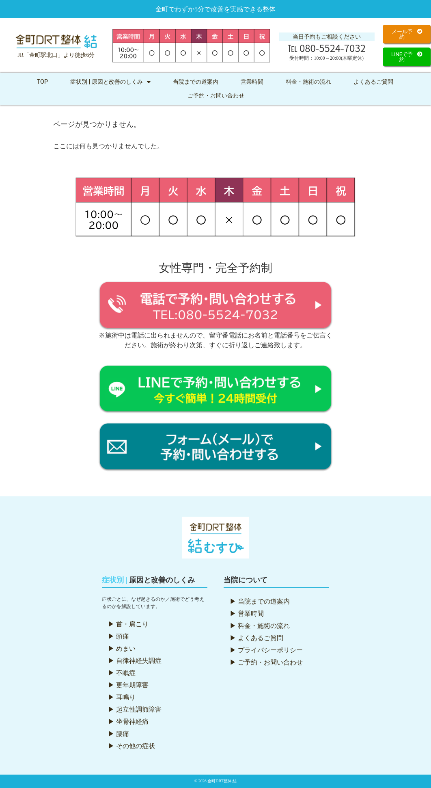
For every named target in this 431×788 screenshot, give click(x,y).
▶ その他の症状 (131, 746)
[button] (407, 34)
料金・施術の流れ (308, 81)
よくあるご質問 (373, 81)
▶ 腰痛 (118, 734)
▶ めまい (122, 648)
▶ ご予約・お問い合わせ (266, 662)
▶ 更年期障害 (128, 685)
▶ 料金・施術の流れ (260, 626)
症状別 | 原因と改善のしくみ (110, 82)
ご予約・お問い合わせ (215, 95)
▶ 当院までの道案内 (260, 601)
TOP (42, 81)
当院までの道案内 (195, 81)
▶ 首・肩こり (128, 624)
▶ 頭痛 (118, 636)
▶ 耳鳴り (122, 697)
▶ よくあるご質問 (256, 638)
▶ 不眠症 (122, 673)
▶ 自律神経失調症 (135, 661)
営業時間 (252, 81)
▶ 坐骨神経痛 (128, 721)
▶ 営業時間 (247, 613)
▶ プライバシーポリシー (266, 650)
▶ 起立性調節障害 (135, 709)
